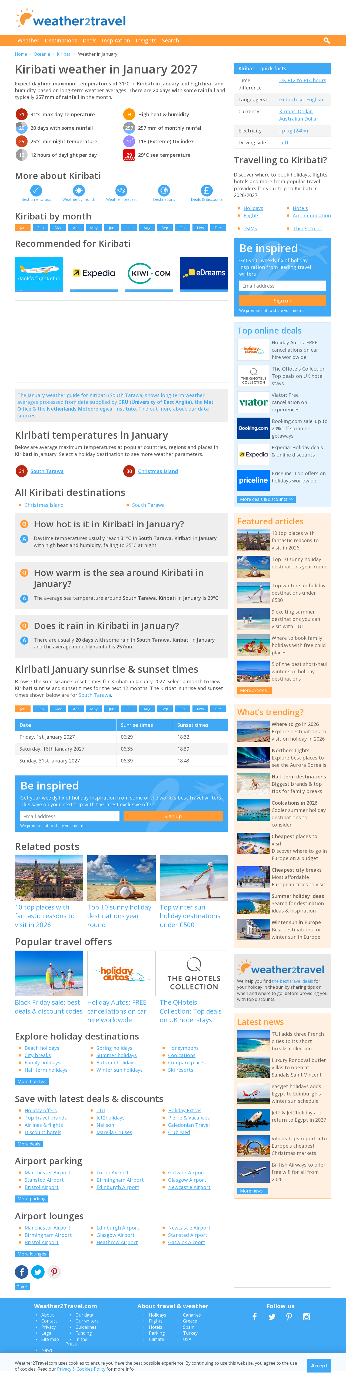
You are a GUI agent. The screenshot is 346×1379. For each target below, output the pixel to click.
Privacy (48, 1335)
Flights (252, 215)
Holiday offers (41, 1118)
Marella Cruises (114, 1140)
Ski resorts (180, 1078)
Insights (146, 40)
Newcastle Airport (189, 1195)
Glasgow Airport (187, 1188)
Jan (22, 227)
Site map (50, 1347)
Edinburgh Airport (118, 1195)
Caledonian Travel (189, 1133)
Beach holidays (42, 1056)
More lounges (32, 1262)
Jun (111, 227)
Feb (40, 227)
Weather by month (78, 199)
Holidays (253, 208)
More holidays (32, 1089)
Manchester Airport (48, 1180)
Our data (84, 1323)
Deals (90, 40)
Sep (165, 227)
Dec (218, 227)
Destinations (61, 40)
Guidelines (86, 1335)
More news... (252, 1191)
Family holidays (42, 1070)
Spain (188, 1335)
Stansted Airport (44, 1188)
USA (187, 1347)
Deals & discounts (207, 199)
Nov (200, 227)
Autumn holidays (116, 1070)
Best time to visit (36, 199)
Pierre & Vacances (189, 1125)
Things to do (307, 228)
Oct (182, 227)
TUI (101, 1118)
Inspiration (116, 40)
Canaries (192, 1323)
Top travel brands (46, 1125)
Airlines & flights (44, 1133)
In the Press (76, 1349)
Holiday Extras (184, 1118)
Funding (83, 1341)
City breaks (38, 1063)
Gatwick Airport (186, 1180)
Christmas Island (158, 479)
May (94, 227)
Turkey (190, 1341)
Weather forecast (121, 199)
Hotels (300, 208)
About (47, 1323)
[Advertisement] (232, 17)
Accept (319, 1365)
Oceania (42, 54)
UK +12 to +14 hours (302, 80)
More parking (32, 1207)
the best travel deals (292, 981)
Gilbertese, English (301, 99)
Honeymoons (183, 1056)
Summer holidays (117, 1063)
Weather (28, 40)
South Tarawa (47, 479)
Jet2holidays (111, 1125)
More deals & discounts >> (266, 499)
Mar (58, 227)
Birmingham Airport (120, 1188)
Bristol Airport (42, 1195)
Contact (49, 1329)
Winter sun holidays (120, 1078)
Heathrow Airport (117, 1250)
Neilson (105, 1133)
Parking (157, 1341)
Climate (156, 1347)
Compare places (187, 1070)
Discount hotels (43, 1140)
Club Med (179, 1140)
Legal (46, 1341)
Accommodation (312, 215)
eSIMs (250, 228)
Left (284, 142)
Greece (190, 1329)
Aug (147, 227)
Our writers (87, 1329)
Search (170, 40)
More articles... (254, 690)
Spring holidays (114, 1056)
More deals (29, 1152)
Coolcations (181, 1063)
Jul (129, 227)
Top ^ (22, 1294)
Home (21, 54)
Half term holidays (46, 1078)
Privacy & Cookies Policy (81, 1369)
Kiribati (64, 54)
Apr (76, 227)
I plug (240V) (293, 130)
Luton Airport (113, 1180)
